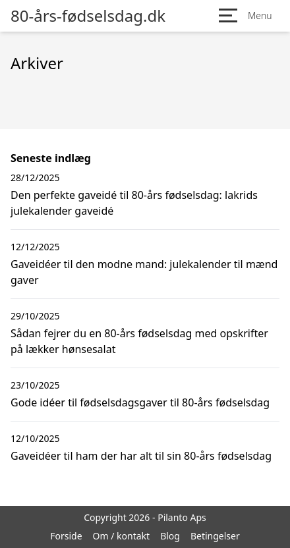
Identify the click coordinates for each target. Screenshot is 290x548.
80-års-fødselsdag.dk (88, 15)
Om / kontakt (121, 536)
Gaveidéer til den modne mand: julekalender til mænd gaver (144, 272)
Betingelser (215, 536)
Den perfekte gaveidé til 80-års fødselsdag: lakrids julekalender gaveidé (134, 203)
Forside (66, 536)
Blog (170, 536)
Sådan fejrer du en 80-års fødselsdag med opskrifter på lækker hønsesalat (139, 341)
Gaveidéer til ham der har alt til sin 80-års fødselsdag (141, 456)
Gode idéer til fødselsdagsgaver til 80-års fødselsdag (140, 402)
